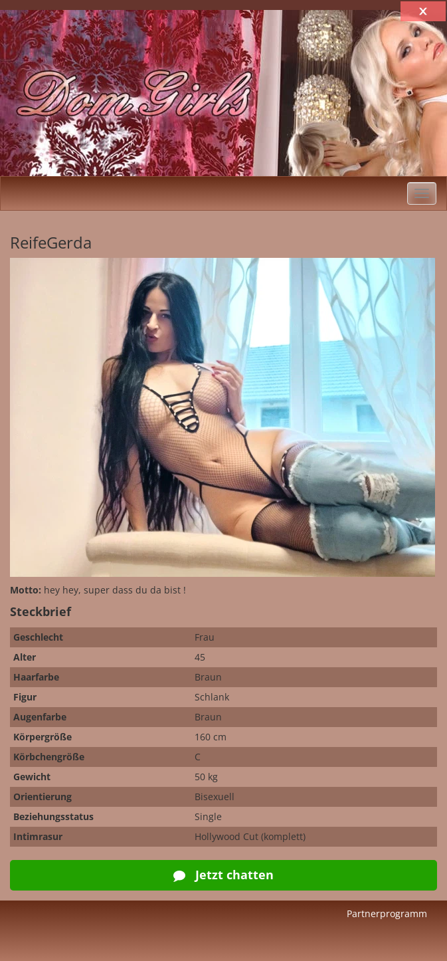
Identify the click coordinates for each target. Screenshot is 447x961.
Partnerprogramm (387, 913)
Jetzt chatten (223, 875)
